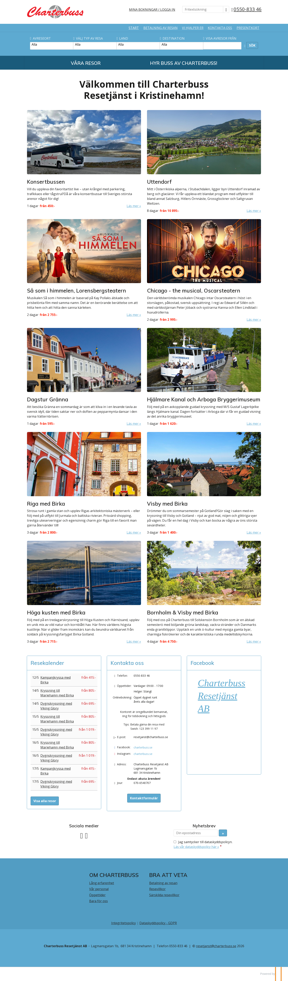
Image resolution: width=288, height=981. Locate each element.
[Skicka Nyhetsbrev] (223, 833)
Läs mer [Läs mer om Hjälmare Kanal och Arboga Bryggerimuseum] (253, 423)
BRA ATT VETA (168, 875)
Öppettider (97, 895)
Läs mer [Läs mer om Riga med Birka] (133, 532)
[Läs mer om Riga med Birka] (84, 483)
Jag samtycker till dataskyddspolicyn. (203, 844)
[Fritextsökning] (202, 9)
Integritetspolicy (123, 923)
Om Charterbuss (114, 875)
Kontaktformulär (144, 798)
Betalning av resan (160, 27)
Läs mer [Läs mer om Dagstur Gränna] (133, 423)
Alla (51, 44)
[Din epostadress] (196, 833)
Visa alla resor (44, 801)
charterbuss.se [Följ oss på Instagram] (143, 754)
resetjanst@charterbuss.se (151, 737)
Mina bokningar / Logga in (152, 9)
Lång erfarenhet (101, 883)
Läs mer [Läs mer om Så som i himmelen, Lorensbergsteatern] (133, 315)
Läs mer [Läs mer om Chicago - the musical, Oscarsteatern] (253, 319)
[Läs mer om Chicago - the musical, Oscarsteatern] (204, 270)
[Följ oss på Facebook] (81, 835)
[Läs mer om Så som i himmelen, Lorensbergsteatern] (84, 268)
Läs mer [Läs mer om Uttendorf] (253, 210)
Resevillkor (157, 889)
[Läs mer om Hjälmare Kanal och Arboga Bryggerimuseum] (204, 377)
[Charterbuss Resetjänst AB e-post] (216, 946)
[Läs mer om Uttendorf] (204, 161)
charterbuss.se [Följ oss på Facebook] (143, 747)
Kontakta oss (220, 27)
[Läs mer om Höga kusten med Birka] (84, 592)
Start (134, 27)
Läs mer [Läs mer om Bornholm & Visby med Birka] (253, 641)
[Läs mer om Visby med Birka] (204, 483)
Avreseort (40, 38)
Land (122, 38)
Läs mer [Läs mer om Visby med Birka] (253, 532)
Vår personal (99, 889)
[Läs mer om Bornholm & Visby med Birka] (204, 592)
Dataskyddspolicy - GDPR (158, 923)
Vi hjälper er (192, 27)
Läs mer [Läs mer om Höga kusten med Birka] (133, 641)
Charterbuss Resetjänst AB (221, 696)
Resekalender (47, 662)
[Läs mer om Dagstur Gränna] (84, 377)
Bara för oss (98, 901)
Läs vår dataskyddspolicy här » (196, 847)
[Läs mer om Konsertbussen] (84, 159)
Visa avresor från (220, 38)
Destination (172, 38)
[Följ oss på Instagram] (86, 835)
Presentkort (248, 27)
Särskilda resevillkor (164, 895)
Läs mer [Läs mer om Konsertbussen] (133, 206)
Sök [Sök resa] (252, 45)
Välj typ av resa (88, 38)
